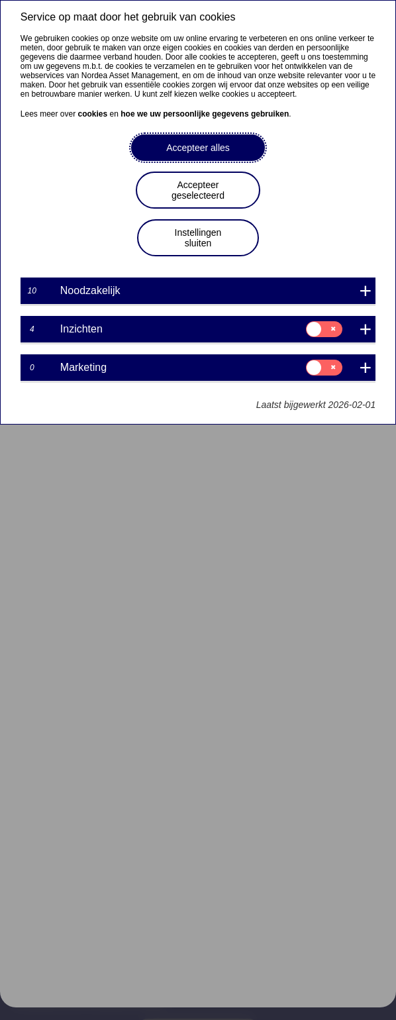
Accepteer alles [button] (198, 147)
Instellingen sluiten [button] (198, 237)
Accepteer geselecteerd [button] (198, 190)
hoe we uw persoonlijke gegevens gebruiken (205, 114)
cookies (93, 114)
